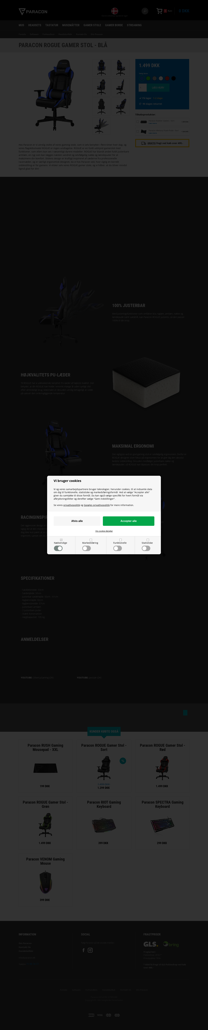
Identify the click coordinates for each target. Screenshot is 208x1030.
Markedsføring (90, 546)
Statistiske (147, 546)
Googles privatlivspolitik (97, 505)
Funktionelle (120, 546)
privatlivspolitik (71, 505)
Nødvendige (60, 546)
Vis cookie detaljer (104, 531)
